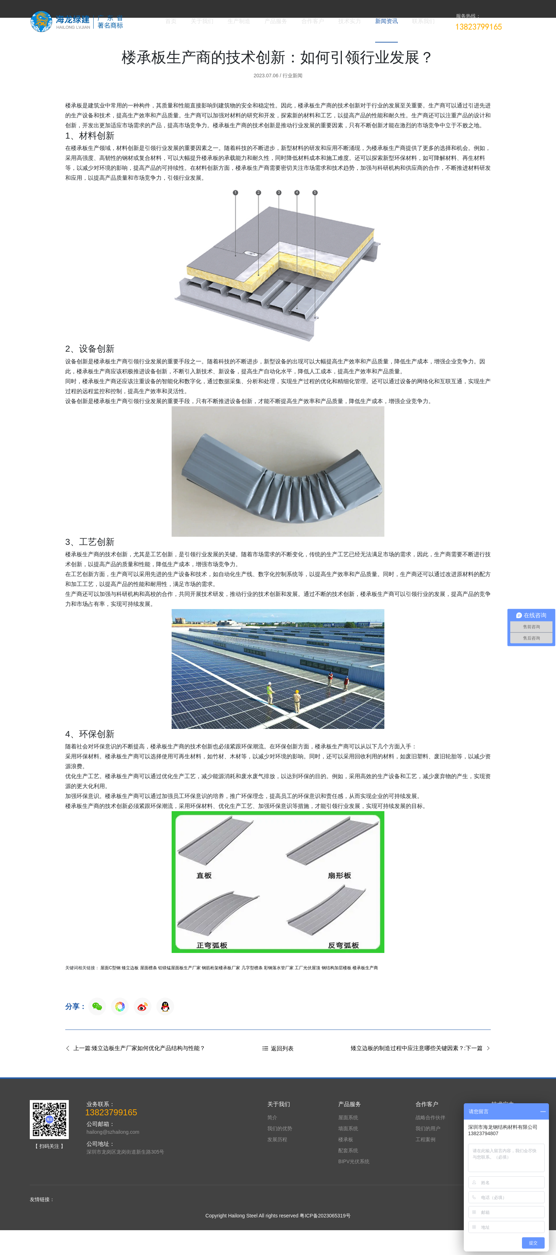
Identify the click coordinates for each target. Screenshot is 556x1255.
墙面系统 (348, 1153)
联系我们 (423, 21)
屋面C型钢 (110, 992)
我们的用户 (428, 1153)
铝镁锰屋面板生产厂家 (179, 992)
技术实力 (349, 21)
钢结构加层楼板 (336, 992)
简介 (272, 1142)
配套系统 (348, 1175)
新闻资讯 (386, 21)
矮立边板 (130, 992)
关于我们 (202, 21)
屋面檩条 (148, 992)
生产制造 (239, 21)
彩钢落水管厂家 (279, 992)
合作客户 (312, 21)
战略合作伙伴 (430, 1142)
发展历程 (277, 1164)
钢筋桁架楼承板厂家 (221, 992)
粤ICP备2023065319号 (325, 1240)
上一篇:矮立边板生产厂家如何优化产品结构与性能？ (135, 1073)
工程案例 (425, 1164)
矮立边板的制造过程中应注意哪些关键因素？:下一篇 (421, 1073)
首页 (171, 21)
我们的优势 (279, 1153)
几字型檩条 (252, 992)
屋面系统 (348, 1142)
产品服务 (276, 21)
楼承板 (345, 1164)
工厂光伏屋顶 (307, 992)
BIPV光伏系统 (353, 1186)
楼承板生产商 (365, 992)
